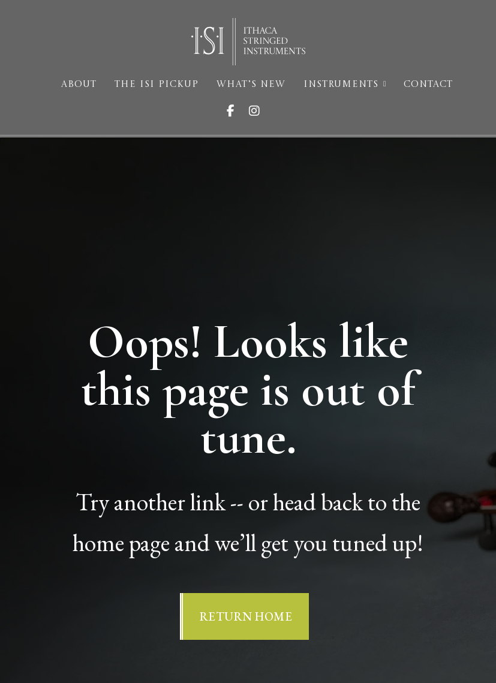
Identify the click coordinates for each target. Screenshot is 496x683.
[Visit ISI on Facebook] (235, 111)
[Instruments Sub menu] (384, 84)
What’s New (251, 84)
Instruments (340, 84)
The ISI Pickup (157, 84)
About (79, 84)
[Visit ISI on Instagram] (259, 111)
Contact (428, 84)
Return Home (246, 616)
